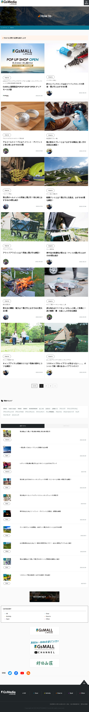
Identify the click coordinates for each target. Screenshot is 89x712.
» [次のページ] (55, 386)
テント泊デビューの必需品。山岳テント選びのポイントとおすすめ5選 (41, 527)
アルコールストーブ (68, 411)
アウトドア (62, 408)
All (7, 613)
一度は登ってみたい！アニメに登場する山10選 (34, 447)
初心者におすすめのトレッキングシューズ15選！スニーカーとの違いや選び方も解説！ (46, 479)
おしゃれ (41, 408)
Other (7, 551)
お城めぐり (55, 408)
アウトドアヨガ (19, 411)
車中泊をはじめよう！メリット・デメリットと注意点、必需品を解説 (40, 511)
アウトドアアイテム (72, 408)
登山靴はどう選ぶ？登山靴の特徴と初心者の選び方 (35, 431)
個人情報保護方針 (75, 704)
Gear (6, 487)
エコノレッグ (15, 414)
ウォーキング (6, 414)
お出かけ (48, 408)
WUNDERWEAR (33, 408)
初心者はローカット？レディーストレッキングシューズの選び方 (39, 495)
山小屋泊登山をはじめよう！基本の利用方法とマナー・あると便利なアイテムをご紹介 (45, 543)
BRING (5, 408)
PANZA (19, 408)
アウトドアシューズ (8, 411)
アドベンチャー (40, 411)
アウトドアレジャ (29, 411)
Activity (8, 616)
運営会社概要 (84, 704)
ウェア (77, 411)
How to (7, 439)
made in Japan (12, 408)
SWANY (25, 408)
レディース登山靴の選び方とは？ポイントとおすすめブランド (38, 463)
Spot (6, 455)
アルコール (59, 411)
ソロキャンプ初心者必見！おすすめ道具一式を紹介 (35, 575)
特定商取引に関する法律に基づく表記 (59, 704)
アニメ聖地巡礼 (50, 411)
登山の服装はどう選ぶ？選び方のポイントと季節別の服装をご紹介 (40, 559)
